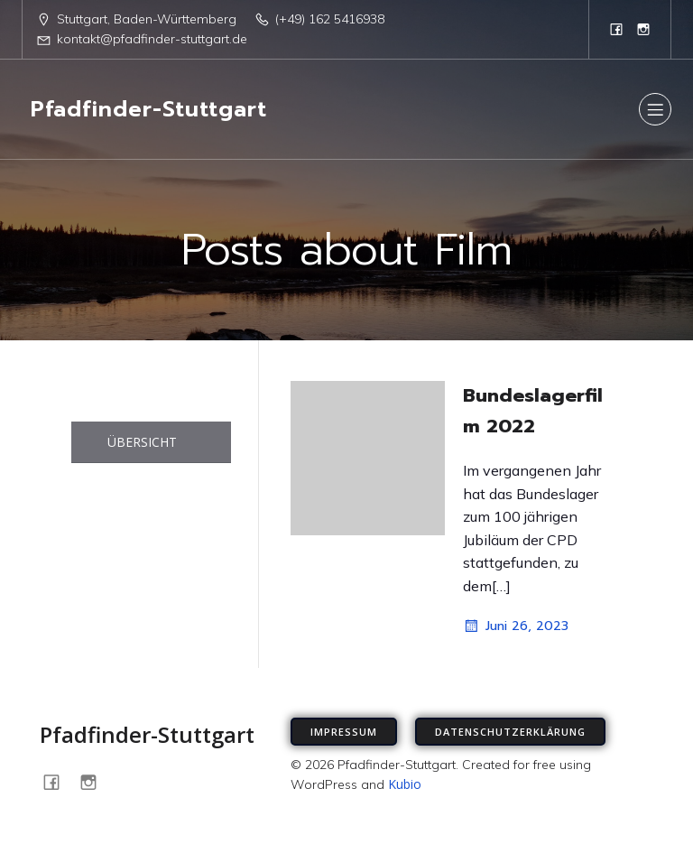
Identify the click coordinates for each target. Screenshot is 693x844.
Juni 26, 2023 (515, 626)
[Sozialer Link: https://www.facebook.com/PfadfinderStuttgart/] (616, 28)
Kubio (404, 784)
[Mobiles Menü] (655, 109)
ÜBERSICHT (142, 441)
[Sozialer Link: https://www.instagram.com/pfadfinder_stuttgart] (643, 28)
